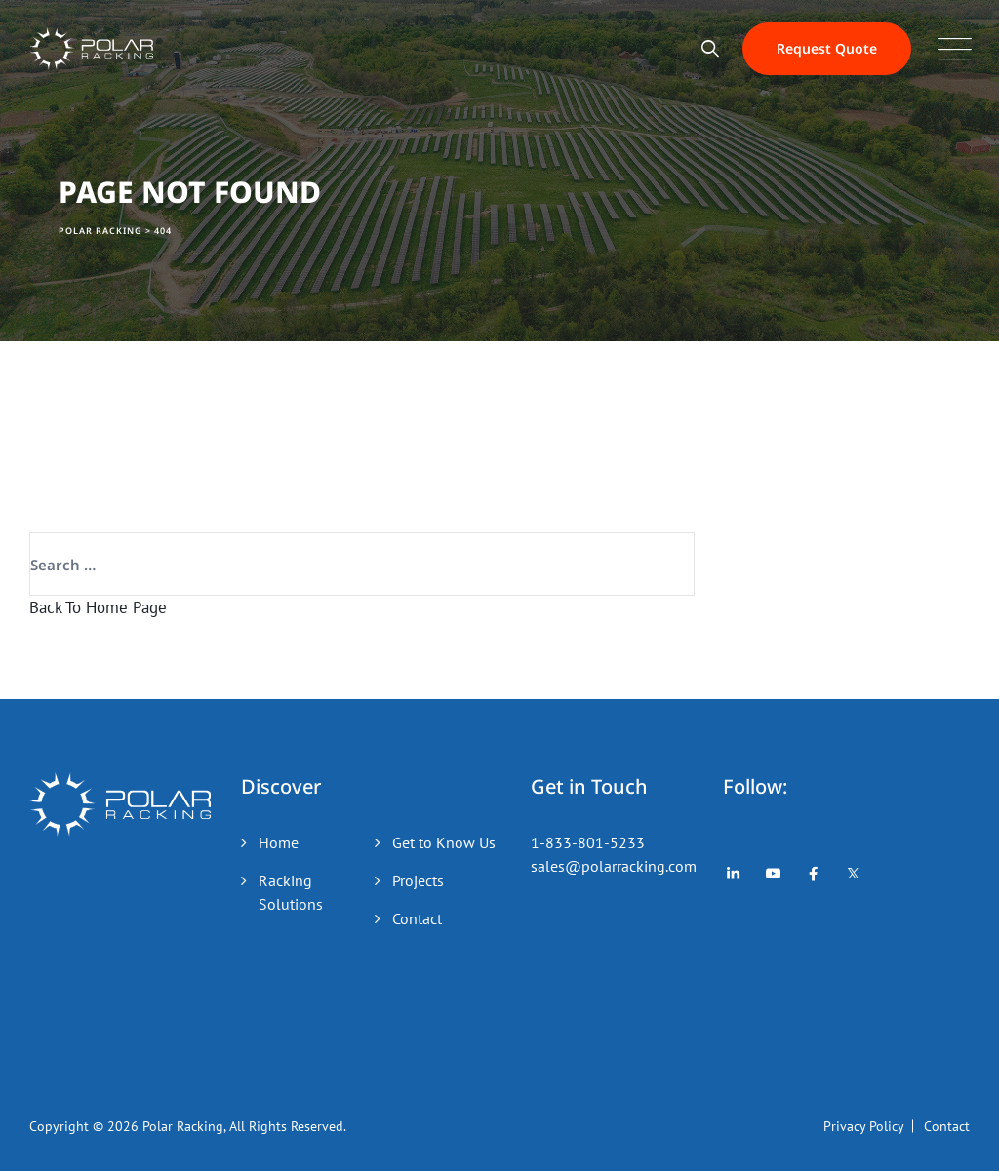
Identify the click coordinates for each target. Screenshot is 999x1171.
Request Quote (827, 48)
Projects (418, 880)
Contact (417, 918)
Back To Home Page (98, 607)
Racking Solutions (291, 892)
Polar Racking (182, 1126)
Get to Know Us (444, 842)
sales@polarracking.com (614, 866)
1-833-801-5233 (588, 842)
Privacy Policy (863, 1126)
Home (279, 842)
